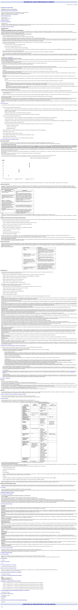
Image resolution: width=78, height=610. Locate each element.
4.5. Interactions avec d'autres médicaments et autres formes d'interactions (13, 345)
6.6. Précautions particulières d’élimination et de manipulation (10, 572)
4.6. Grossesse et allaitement (5, 378)
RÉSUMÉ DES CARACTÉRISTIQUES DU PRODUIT (39, 2)
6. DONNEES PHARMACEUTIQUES (6, 552)
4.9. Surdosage (3, 487)
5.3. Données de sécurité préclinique (6, 547)
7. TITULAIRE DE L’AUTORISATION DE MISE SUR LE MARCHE (11, 575)
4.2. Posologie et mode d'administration (7, 26)
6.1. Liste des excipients (4, 554)
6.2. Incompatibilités (3, 558)
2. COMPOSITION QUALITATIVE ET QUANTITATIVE (9, 10)
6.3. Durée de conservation (5, 561)
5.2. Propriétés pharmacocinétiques (6, 503)
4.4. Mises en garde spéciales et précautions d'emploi (9, 139)
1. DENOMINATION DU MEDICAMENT (6, 7)
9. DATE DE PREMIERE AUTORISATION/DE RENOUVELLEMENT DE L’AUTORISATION (14, 590)
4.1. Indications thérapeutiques (5, 21)
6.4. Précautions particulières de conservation (8, 564)
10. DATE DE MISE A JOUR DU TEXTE (6, 593)
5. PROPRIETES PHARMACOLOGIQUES (7, 492)
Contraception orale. (4, 23)
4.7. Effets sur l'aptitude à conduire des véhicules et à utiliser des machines (13, 394)
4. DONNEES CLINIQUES (4, 20)
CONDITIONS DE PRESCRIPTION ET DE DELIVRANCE (39, 604)
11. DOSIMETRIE (3, 596)
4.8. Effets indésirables (4, 398)
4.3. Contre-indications (4, 103)
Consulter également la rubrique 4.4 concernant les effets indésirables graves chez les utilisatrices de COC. (18, 400)
